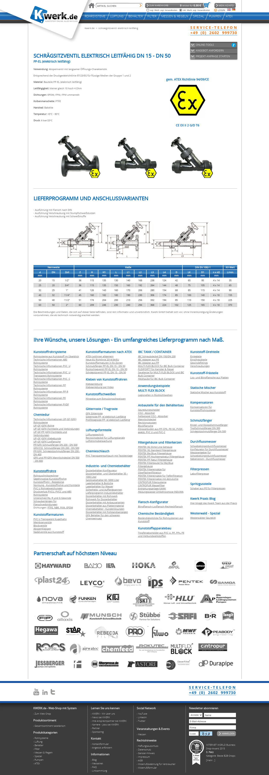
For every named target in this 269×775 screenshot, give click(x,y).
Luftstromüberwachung (99, 440)
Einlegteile (196, 356)
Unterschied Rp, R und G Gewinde (52, 498)
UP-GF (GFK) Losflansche (47, 441)
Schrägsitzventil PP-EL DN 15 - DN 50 (106, 372)
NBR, (57, 507)
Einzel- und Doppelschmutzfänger (209, 424)
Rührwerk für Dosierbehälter (101, 499)
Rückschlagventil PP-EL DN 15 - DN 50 (106, 369)
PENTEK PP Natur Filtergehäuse (155, 459)
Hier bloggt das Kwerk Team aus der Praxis (213, 503)
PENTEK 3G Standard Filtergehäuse (157, 450)
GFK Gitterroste (94, 413)
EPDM (69, 507)
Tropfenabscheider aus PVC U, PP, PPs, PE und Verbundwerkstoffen (161, 534)
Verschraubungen (200, 366)
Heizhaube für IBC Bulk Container (156, 378)
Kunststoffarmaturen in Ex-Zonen (104, 362)
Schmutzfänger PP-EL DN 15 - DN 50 (105, 366)
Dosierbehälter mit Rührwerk (102, 496)
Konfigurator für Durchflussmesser (209, 449)
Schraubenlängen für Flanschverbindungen (45, 503)
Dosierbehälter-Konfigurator (101, 470)
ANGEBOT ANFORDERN (210, 50)
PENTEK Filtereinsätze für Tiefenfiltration (160, 475)
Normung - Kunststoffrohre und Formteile (56, 485)
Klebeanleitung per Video (100, 387)
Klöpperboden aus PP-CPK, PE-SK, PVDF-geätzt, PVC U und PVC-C (160, 430)
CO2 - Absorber (146, 413)
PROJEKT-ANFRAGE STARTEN (213, 56)
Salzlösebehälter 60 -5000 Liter (102, 480)
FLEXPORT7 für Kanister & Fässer (156, 369)
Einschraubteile (198, 359)
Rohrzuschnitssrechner (45, 475)
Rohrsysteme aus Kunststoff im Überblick (56, 356)
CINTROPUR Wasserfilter (151, 485)
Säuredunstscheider (149, 409)
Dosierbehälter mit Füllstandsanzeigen (107, 512)
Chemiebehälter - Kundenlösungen (105, 508)
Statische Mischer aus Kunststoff (208, 392)
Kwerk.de (90, 28)
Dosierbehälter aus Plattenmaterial (105, 505)
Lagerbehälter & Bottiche (99, 483)
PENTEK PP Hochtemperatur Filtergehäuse (161, 456)
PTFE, (51, 507)
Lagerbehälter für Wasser (99, 486)
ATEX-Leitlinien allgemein (99, 356)
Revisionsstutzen (147, 422)
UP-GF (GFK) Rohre (43, 425)
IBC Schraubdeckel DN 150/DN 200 (157, 356)
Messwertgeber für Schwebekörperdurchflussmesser (208, 454)
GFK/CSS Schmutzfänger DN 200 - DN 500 (56, 448)
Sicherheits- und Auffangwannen (104, 489)
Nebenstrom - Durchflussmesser (207, 458)
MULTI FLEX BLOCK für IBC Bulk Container (161, 366)
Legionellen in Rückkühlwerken (155, 395)
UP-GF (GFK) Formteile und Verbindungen (56, 428)
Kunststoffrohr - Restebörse (48, 481)
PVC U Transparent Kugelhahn (50, 519)
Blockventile (40, 525)
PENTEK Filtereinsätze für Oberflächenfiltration (152, 471)
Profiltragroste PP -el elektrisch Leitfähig (108, 419)
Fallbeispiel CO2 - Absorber (153, 416)
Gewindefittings (199, 362)
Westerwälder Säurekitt (203, 517)
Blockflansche (145, 425)
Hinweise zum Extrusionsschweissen (106, 398)
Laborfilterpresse (199, 473)
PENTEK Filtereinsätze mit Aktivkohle (158, 479)
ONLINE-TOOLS (205, 45)
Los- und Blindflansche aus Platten (209, 377)
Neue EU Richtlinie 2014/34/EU (102, 359)
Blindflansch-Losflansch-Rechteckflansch (160, 506)
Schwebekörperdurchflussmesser (208, 446)
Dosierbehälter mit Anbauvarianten (105, 502)
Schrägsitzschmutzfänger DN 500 (208, 431)
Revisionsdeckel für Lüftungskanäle (105, 437)
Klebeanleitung (94, 383)
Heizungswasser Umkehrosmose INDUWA (160, 491)
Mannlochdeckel (147, 419)
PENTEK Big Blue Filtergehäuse (155, 453)
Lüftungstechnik (95, 434)
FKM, (63, 507)
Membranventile (42, 522)
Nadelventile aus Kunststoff (48, 531)
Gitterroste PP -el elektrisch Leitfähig (106, 416)
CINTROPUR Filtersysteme (152, 482)
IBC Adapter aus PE (148, 359)
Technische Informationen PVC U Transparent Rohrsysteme (51, 374)
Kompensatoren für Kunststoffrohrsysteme (202, 408)
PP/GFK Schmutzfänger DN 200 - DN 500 (55, 444)
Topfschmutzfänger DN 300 (205, 428)
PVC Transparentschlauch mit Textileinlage (109, 455)
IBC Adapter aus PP (148, 362)
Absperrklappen (42, 528)
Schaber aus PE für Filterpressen (207, 488)
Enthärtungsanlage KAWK (152, 488)
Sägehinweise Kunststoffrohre (50, 478)
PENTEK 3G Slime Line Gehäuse (155, 446)
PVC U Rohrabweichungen (48, 488)
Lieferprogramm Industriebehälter (104, 492)
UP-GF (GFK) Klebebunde (47, 438)
